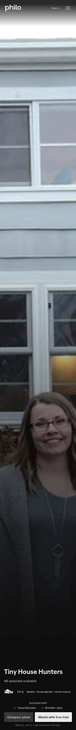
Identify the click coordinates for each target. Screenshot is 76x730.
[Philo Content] (68, 8)
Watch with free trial (53, 717)
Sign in (55, 8)
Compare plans (18, 717)
